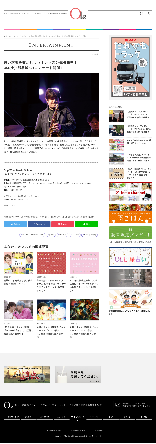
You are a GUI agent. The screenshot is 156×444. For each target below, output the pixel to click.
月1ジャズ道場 (90, 236)
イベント (94, 28)
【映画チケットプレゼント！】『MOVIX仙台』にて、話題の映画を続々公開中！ (139, 116)
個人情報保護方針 (54, 432)
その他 (143, 28)
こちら (12, 206)
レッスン (75, 236)
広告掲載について (102, 432)
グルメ (28, 28)
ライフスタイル (78, 28)
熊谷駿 (51, 236)
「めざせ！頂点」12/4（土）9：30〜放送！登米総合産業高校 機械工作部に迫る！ (139, 159)
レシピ (127, 28)
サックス (63, 236)
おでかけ (45, 28)
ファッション (12, 28)
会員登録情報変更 (78, 432)
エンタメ (61, 28)
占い (111, 28)
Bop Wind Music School (33, 236)
